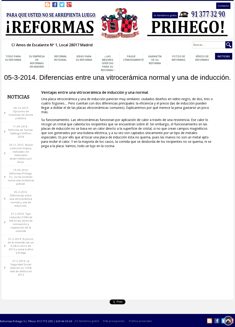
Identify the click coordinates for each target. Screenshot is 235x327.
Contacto (223, 6)
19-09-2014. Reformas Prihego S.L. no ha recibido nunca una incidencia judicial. (21, 176)
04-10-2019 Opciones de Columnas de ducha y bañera (20, 113)
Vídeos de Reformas (202, 58)
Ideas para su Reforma (84, 58)
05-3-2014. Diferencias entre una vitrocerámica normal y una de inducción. (20, 198)
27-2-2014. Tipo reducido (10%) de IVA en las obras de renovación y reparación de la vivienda (21, 222)
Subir (228, 321)
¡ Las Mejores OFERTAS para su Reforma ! (107, 63)
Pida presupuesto (114, 321)
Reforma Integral (60, 58)
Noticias (224, 56)
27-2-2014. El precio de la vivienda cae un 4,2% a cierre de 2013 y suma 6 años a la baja (21, 245)
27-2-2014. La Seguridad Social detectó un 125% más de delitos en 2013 (21, 267)
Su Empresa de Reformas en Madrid (37, 61)
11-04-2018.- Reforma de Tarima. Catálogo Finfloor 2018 (20, 131)
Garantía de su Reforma (155, 60)
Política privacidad (140, 321)
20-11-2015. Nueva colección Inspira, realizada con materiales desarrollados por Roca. (21, 153)
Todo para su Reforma (13, 58)
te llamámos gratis (165, 15)
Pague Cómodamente (132, 58)
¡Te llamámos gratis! (86, 321)
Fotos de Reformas (178, 58)
